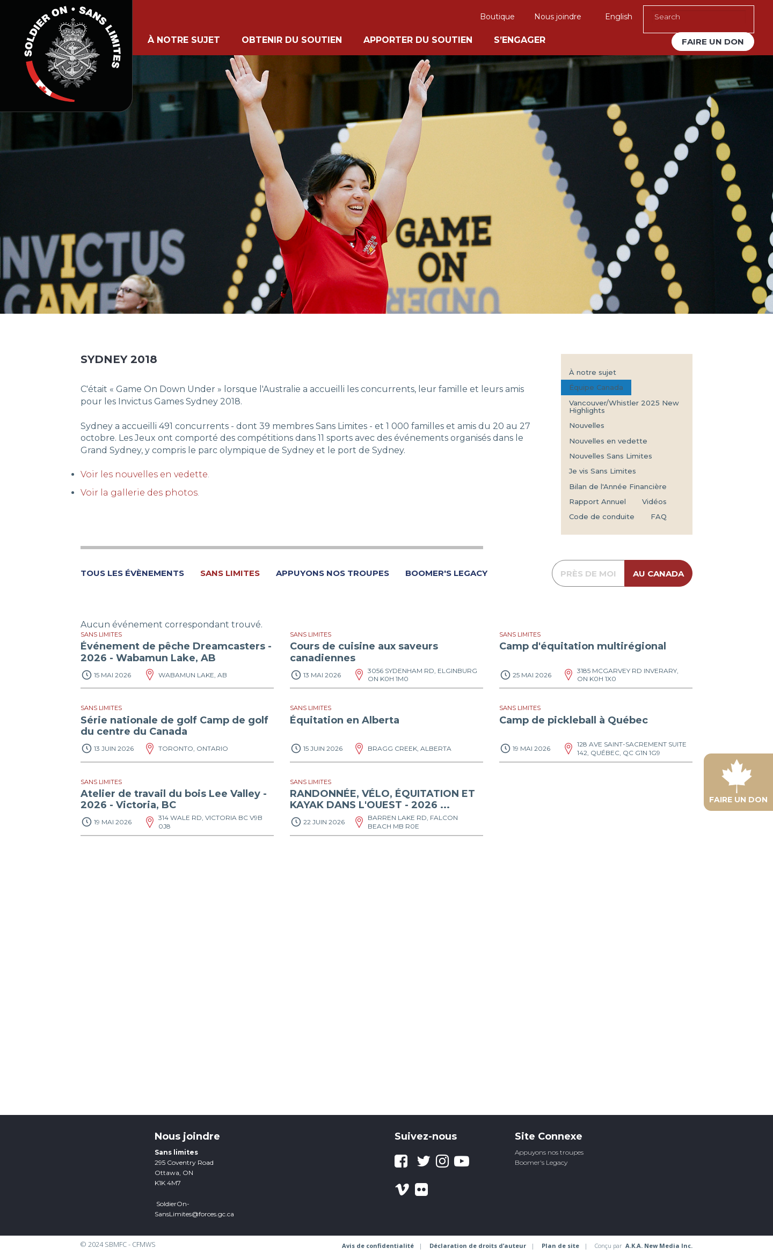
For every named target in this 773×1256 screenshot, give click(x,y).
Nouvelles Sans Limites (610, 456)
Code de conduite (602, 516)
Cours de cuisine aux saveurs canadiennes (364, 652)
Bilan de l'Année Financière (618, 486)
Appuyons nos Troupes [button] (332, 573)
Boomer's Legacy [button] (446, 573)
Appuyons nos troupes (549, 1152)
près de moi (588, 573)
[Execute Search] (740, 16)
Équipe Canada (596, 387)
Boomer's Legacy (541, 1162)
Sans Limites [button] (230, 573)
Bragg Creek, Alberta (409, 748)
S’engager (519, 40)
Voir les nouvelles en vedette (144, 474)
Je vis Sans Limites (602, 471)
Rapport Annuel (597, 501)
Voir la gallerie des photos (139, 492)
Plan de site (560, 1246)
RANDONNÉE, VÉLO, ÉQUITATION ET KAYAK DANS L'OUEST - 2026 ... (382, 799)
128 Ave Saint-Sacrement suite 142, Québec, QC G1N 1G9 (632, 748)
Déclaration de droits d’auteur (477, 1246)
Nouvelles (586, 425)
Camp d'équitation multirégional (582, 646)
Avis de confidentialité (378, 1246)
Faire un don (713, 41)
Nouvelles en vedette (608, 441)
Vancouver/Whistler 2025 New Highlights (624, 406)
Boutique (497, 16)
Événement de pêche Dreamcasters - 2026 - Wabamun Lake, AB (176, 652)
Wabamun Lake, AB (192, 675)
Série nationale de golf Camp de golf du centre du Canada (174, 726)
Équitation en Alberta (344, 720)
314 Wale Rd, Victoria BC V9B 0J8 (210, 822)
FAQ (659, 516)
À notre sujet (184, 40)
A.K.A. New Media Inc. (658, 1246)
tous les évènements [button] (132, 573)
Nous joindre (557, 16)
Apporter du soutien (417, 40)
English (618, 16)
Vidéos (654, 501)
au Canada (658, 573)
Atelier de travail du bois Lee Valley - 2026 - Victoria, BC (174, 799)
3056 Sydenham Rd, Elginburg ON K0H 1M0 (422, 675)
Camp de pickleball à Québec (573, 720)
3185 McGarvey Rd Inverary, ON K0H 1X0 (628, 675)
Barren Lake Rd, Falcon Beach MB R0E (413, 822)
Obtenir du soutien (292, 40)
